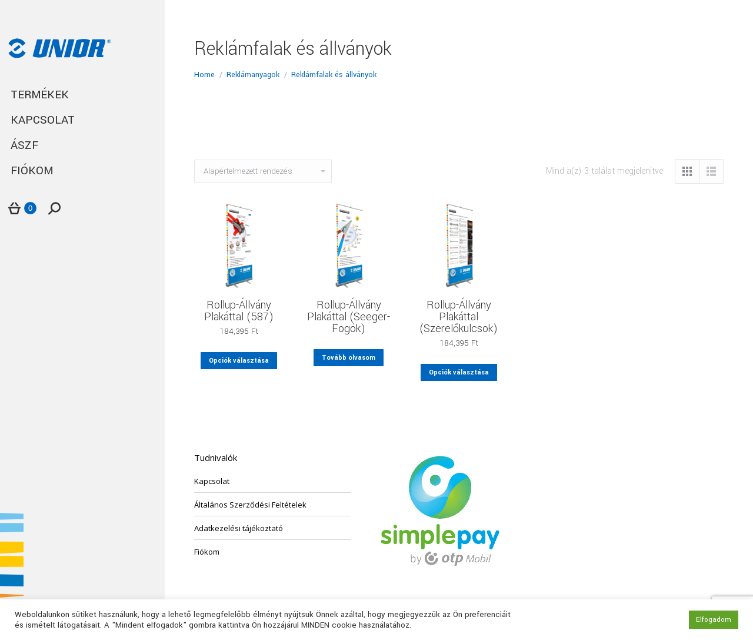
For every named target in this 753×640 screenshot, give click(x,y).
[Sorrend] (263, 171)
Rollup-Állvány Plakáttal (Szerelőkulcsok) (458, 316)
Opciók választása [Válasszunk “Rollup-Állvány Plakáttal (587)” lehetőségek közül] (239, 360)
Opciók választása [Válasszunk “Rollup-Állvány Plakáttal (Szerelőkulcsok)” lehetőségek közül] (459, 372)
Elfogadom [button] (713, 620)
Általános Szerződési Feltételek (250, 504)
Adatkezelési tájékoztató (238, 528)
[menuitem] (82, 95)
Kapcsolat (211, 481)
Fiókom (206, 551)
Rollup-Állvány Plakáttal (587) (239, 310)
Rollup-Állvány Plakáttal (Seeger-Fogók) (348, 316)
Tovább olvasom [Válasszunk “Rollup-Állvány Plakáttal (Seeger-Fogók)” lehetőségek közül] (348, 357)
